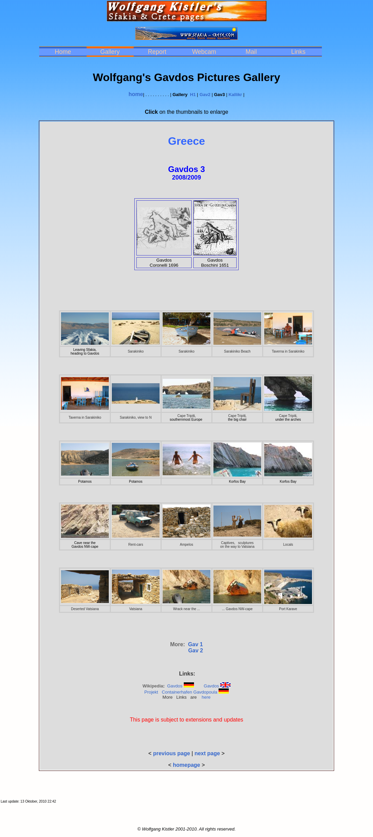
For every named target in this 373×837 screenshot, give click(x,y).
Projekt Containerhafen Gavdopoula (180, 692)
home (136, 94)
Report (157, 51)
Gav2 (204, 94)
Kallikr (235, 94)
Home (63, 51)
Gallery (110, 51)
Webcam (204, 51)
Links (298, 51)
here (206, 697)
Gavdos (174, 685)
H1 (193, 94)
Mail (251, 51)
